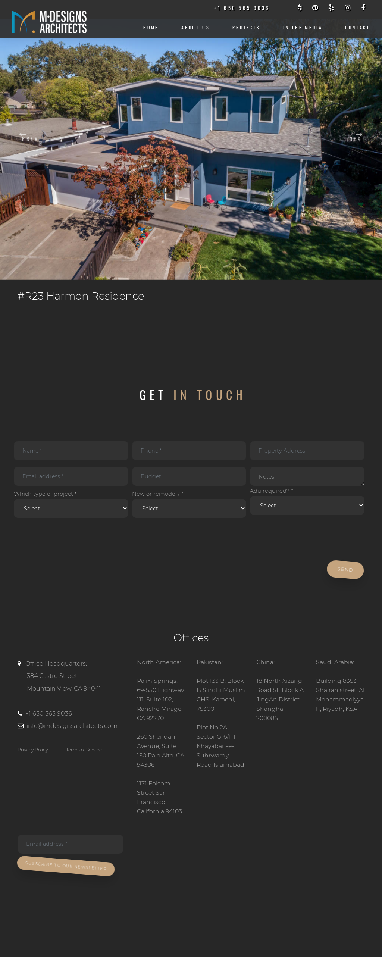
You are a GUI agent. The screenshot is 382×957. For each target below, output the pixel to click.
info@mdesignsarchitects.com (72, 728)
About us (195, 27)
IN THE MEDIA (303, 27)
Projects (246, 27)
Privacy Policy (33, 752)
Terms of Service (84, 752)
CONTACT (357, 27)
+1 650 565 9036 (48, 715)
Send (346, 572)
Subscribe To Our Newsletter (67, 869)
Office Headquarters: (72, 679)
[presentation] (68, 542)
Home (151, 27)
